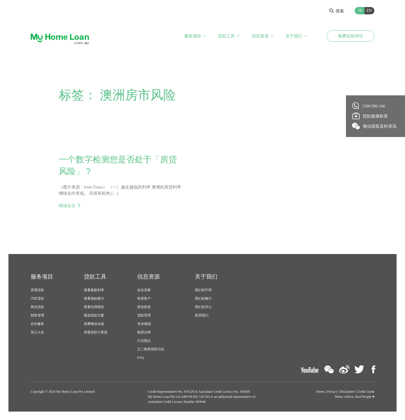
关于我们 (293, 36)
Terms (320, 392)
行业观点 (144, 341)
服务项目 (192, 36)
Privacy (332, 392)
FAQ (140, 358)
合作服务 (37, 324)
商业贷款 (37, 307)
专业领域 (144, 324)
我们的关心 (203, 307)
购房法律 (144, 332)
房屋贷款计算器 (95, 332)
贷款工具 (226, 36)
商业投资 (144, 307)
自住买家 (144, 290)
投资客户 (144, 298)
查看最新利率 (94, 290)
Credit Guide (365, 392)
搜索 (336, 11)
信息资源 (260, 36)
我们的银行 (203, 298)
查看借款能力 (94, 298)
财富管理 (37, 315)
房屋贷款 (37, 290)
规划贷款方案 (94, 315)
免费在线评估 (350, 36)
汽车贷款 (37, 298)
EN (369, 10)
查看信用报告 (94, 307)
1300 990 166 (368, 106)
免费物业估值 (94, 324)
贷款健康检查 (370, 116)
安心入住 (37, 332)
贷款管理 (144, 315)
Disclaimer (347, 392)
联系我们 (201, 315)
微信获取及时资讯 (374, 126)
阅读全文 (67, 205)
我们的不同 (203, 290)
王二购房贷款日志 (150, 349)
